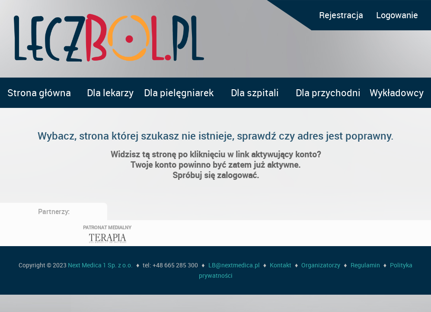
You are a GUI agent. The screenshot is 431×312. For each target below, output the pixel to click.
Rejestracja (341, 15)
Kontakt (280, 265)
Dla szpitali (255, 92)
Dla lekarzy (110, 92)
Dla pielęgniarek (179, 92)
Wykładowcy (397, 92)
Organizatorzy (320, 265)
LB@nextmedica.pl (234, 265)
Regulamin (365, 265)
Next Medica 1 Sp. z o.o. (100, 265)
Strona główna (39, 92)
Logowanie (397, 15)
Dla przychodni (328, 92)
